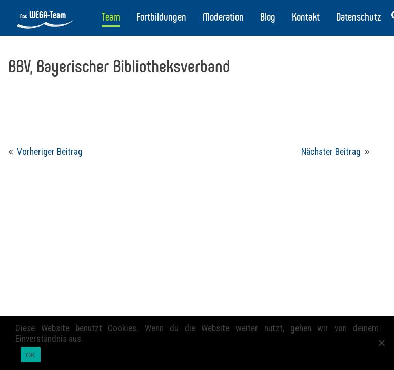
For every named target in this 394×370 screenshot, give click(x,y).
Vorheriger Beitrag (50, 151)
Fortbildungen (161, 17)
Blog (267, 17)
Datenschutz (358, 17)
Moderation (223, 17)
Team (111, 17)
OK (30, 355)
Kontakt (306, 17)
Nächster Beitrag (331, 151)
